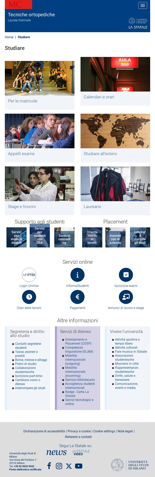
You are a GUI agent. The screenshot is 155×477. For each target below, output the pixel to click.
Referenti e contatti (78, 436)
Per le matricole (22, 101)
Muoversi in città (127, 364)
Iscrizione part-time (28, 376)
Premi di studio (26, 364)
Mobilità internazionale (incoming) (75, 372)
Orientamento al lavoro (92, 237)
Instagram (59, 463)
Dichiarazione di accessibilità (44, 430)
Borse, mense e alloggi (31, 360)
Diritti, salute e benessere (125, 378)
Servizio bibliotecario (80, 380)
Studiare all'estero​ (100, 153)
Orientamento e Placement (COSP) (78, 341)
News (56, 451)
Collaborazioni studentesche (25, 370)
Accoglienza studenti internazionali (80, 386)
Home (9, 37)
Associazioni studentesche (124, 358)
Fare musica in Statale (131, 351)
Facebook (49, 463)
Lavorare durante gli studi (140, 237)
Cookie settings (104, 430)
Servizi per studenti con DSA (40, 235)
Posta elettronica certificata (25, 468)
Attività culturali (126, 347)
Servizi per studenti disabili (16, 237)
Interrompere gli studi (30, 388)
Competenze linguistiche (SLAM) (79, 349)
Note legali (125, 430)
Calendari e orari (99, 97)
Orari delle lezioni (29, 308)
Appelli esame (21, 153)
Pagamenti (77, 308)
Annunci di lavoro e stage (126, 308)
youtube (78, 463)
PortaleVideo (81, 451)
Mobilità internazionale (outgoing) (75, 360)
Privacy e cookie (79, 430)
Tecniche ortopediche (31, 14)
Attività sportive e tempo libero (127, 341)
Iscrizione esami (125, 286)
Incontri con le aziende (115, 239)
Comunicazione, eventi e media (126, 386)
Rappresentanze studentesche (126, 370)
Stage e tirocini (22, 206)
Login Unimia (29, 286)
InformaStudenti (77, 286)
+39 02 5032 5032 (24, 465)
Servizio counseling (64, 239)
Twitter (68, 463)
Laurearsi (92, 206)
